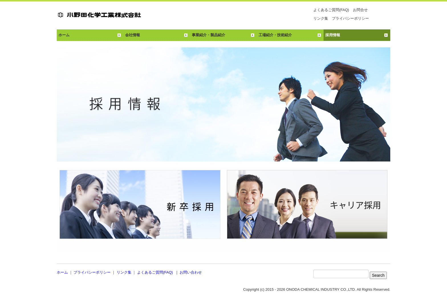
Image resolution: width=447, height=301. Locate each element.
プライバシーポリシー (350, 18)
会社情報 (132, 35)
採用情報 (332, 35)
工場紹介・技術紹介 (275, 35)
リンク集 (320, 18)
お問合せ (360, 10)
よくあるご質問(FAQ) (331, 10)
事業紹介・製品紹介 (208, 35)
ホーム (64, 35)
